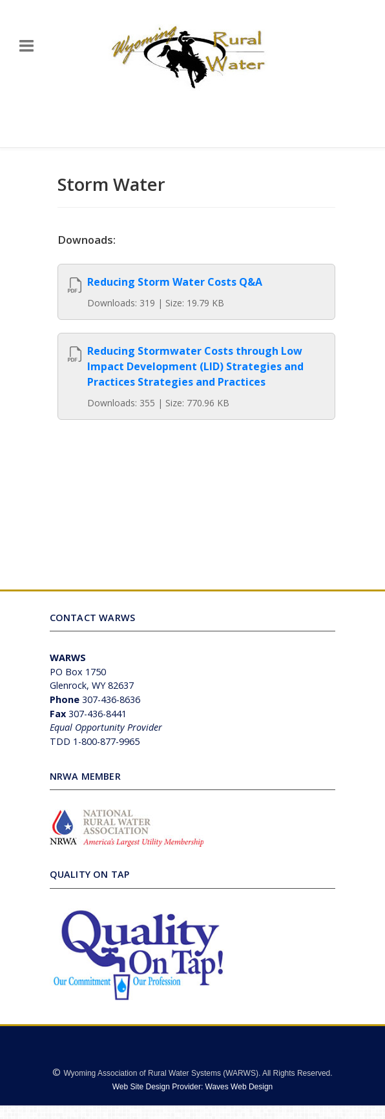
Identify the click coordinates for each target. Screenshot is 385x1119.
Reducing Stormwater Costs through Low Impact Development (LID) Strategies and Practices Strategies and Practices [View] (195, 366)
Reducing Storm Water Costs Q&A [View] (174, 282)
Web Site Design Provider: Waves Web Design (192, 1086)
